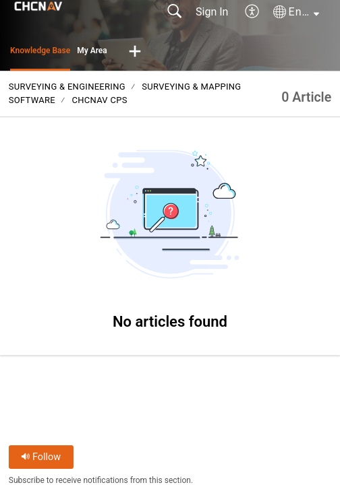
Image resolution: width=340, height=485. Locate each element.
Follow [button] (41, 457)
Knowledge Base (40, 50)
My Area (92, 50)
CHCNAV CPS (99, 100)
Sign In (212, 11)
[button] (252, 12)
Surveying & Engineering (67, 87)
